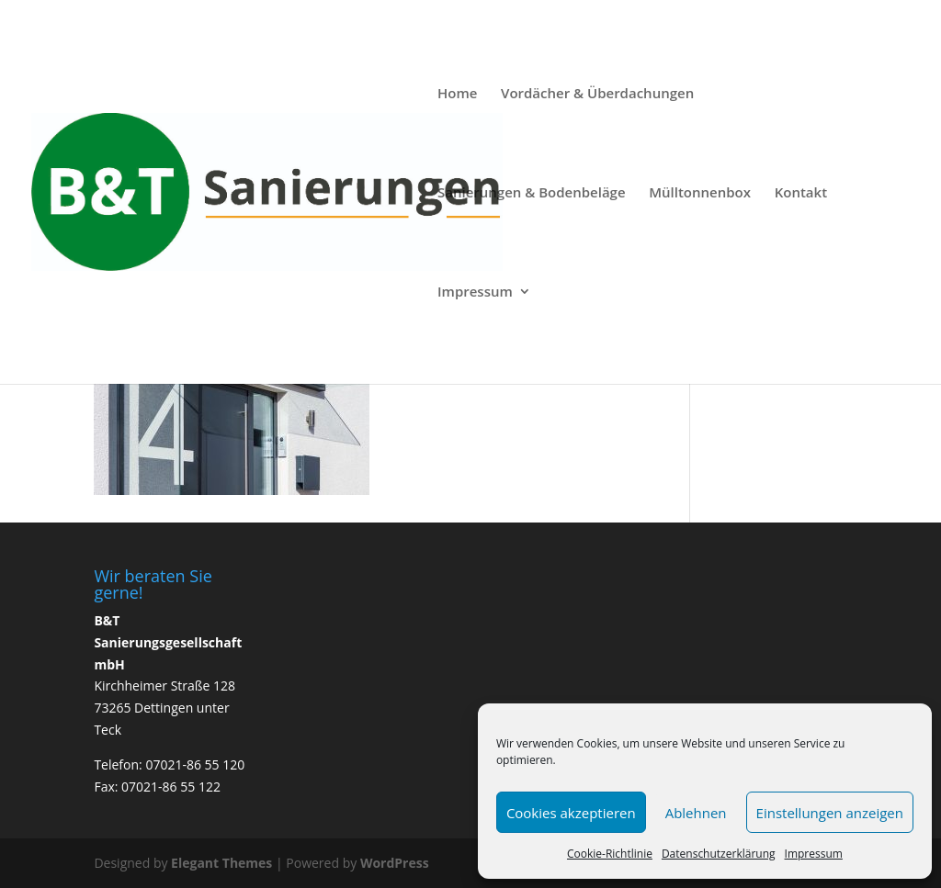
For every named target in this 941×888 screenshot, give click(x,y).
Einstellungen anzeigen (829, 813)
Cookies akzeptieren (571, 813)
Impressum (814, 853)
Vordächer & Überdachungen (597, 94)
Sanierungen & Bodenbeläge (531, 193)
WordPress (394, 862)
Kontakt (801, 193)
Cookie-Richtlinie (609, 853)
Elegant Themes (221, 862)
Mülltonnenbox (700, 193)
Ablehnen (696, 813)
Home (457, 94)
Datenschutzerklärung (719, 853)
